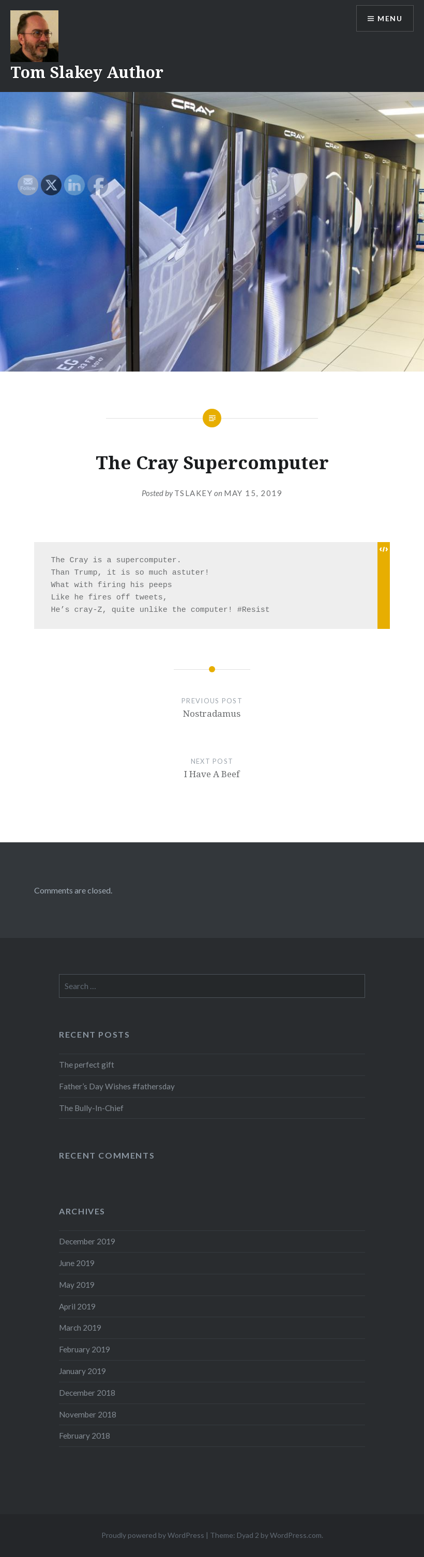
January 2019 (82, 1371)
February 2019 (84, 1349)
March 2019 (80, 1327)
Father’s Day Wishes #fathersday (117, 1086)
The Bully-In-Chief (91, 1108)
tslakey (193, 493)
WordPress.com (296, 1535)
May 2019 (77, 1284)
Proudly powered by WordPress (152, 1535)
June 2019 (77, 1263)
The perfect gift (86, 1064)
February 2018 (84, 1435)
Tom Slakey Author (86, 72)
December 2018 (87, 1392)
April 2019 (77, 1306)
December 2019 (87, 1241)
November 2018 (87, 1414)
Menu (389, 18)
